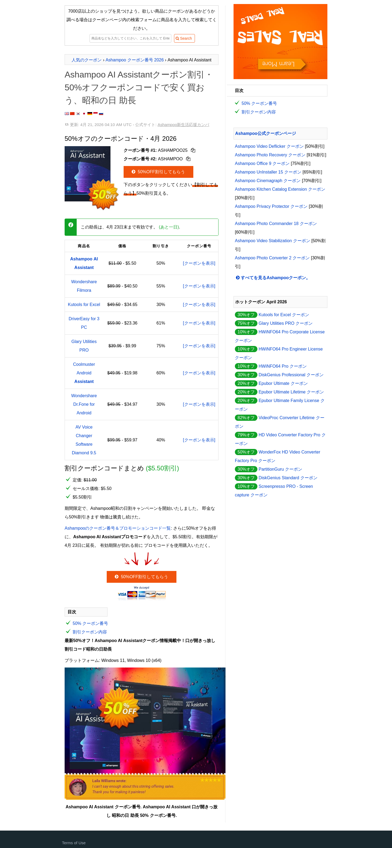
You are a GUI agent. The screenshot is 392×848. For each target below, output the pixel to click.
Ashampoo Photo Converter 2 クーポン (272, 258)
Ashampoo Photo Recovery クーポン (270, 155)
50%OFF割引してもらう (158, 171)
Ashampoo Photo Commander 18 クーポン (276, 223)
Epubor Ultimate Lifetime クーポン (291, 392)
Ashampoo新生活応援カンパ (183, 124)
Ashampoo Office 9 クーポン (262, 163)
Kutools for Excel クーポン (283, 314)
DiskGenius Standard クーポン (287, 477)
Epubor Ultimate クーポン (283, 383)
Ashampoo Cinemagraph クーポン (268, 180)
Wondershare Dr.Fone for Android (84, 404)
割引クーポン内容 (90, 632)
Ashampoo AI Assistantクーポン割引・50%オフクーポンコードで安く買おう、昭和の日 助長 (139, 87)
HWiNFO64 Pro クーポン (282, 366)
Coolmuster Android (84, 373)
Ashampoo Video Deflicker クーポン (269, 146)
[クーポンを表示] (199, 263)
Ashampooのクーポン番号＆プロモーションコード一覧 (118, 528)
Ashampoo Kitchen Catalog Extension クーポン (280, 189)
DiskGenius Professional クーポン (291, 375)
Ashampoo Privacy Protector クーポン (271, 206)
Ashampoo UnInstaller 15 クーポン (268, 172)
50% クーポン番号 (90, 623)
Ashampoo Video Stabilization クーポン (272, 240)
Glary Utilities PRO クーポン (285, 323)
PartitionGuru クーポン (280, 469)
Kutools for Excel (84, 304)
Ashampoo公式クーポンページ (265, 133)
